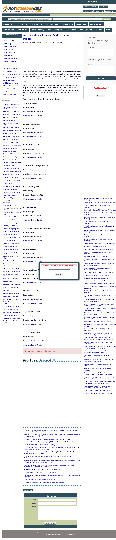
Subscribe (59, 274)
